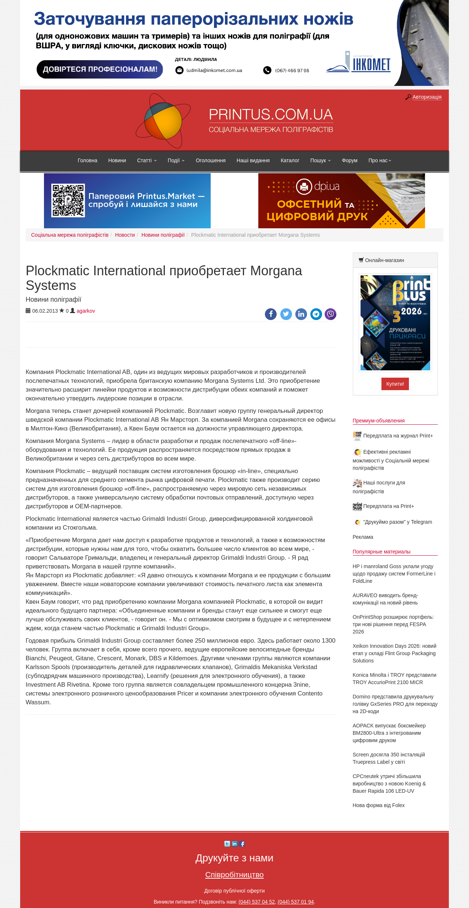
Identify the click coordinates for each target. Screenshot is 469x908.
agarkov (86, 311)
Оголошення (210, 160)
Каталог (290, 160)
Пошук (320, 160)
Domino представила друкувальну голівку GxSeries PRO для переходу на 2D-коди (395, 704)
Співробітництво (234, 874)
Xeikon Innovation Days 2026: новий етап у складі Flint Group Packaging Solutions (395, 653)
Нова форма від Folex (379, 805)
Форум (350, 160)
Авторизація (427, 97)
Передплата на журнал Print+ (393, 436)
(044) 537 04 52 (257, 902)
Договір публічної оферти (234, 891)
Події (176, 160)
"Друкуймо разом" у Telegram (392, 522)
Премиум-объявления (379, 421)
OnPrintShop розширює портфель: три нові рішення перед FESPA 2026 (393, 624)
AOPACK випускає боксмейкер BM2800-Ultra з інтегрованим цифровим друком (389, 733)
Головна (87, 160)
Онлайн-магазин (384, 260)
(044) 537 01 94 (296, 902)
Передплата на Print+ (383, 506)
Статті (147, 160)
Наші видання (253, 160)
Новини (117, 160)
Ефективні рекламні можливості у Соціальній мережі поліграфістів (391, 460)
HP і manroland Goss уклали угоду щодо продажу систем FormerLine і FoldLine (394, 573)
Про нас (380, 160)
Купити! (395, 384)
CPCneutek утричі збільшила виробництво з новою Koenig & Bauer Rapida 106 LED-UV (389, 783)
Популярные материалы (382, 552)
